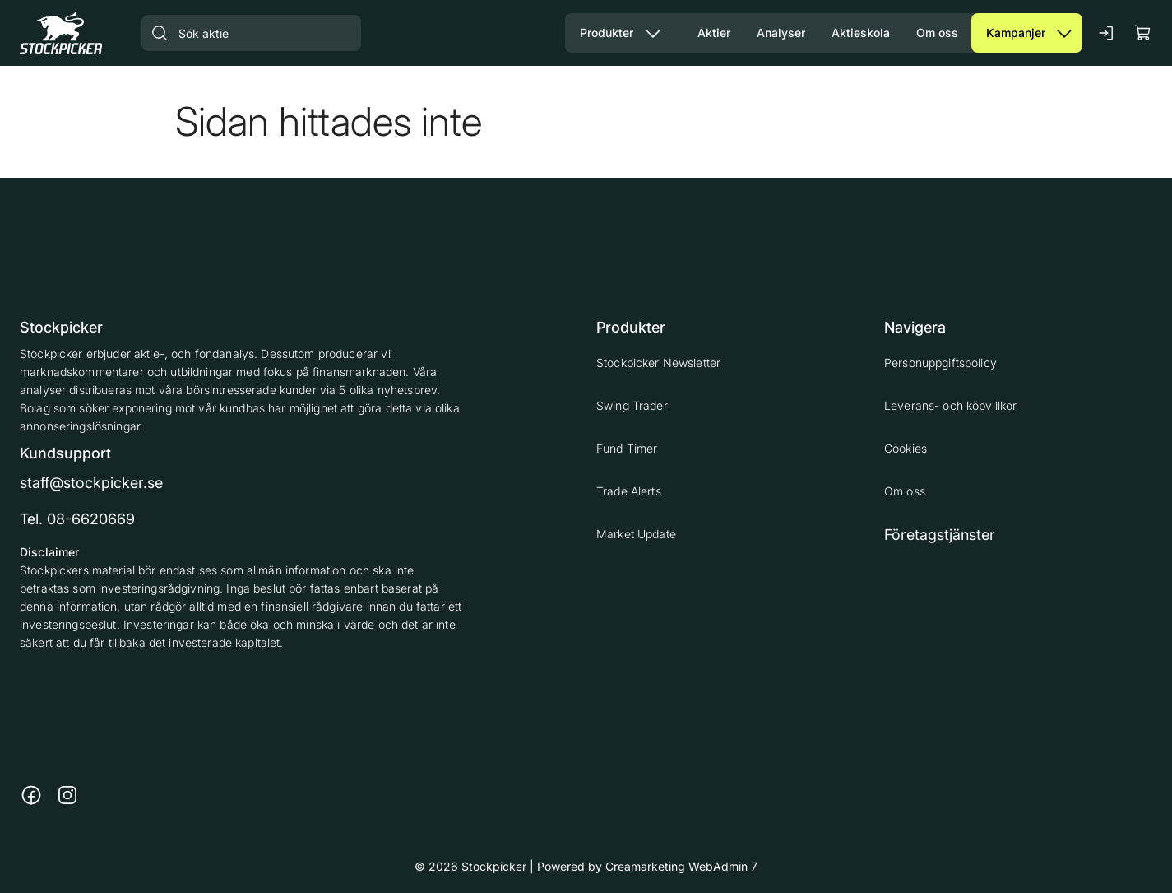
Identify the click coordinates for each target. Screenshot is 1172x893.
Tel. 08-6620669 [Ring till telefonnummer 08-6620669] (77, 519)
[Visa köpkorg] (1143, 32)
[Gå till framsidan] (61, 32)
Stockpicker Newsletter (658, 363)
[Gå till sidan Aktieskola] (860, 33)
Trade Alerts (628, 491)
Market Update (636, 534)
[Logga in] (1107, 33)
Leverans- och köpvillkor (950, 405)
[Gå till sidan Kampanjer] (1008, 33)
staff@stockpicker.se (91, 482)
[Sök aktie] (251, 33)
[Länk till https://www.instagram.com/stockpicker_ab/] (67, 795)
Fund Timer (626, 448)
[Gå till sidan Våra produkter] (600, 33)
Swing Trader (632, 405)
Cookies (905, 448)
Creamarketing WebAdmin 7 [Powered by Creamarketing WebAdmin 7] (681, 866)
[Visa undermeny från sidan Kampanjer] (1064, 33)
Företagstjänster (939, 534)
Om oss (904, 491)
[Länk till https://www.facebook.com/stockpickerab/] (31, 795)
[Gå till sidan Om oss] (937, 33)
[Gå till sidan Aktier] (714, 33)
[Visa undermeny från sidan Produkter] (653, 33)
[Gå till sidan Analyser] (781, 33)
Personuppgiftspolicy (940, 363)
